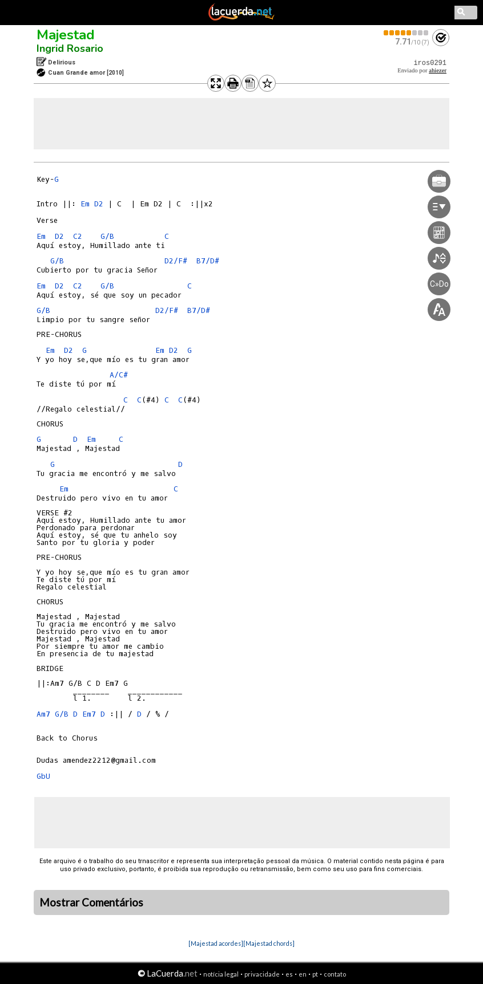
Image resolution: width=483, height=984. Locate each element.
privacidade (262, 974)
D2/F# (175, 261)
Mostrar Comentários (91, 902)
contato (335, 974)
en (303, 974)
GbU (43, 776)
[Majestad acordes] (215, 943)
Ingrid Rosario (70, 48)
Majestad (66, 35)
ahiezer (437, 70)
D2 (98, 204)
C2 (77, 236)
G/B (107, 236)
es (289, 974)
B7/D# (207, 261)
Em (85, 204)
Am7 (43, 714)
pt (315, 974)
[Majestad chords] (269, 943)
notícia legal (221, 974)
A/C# (119, 375)
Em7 (89, 714)
